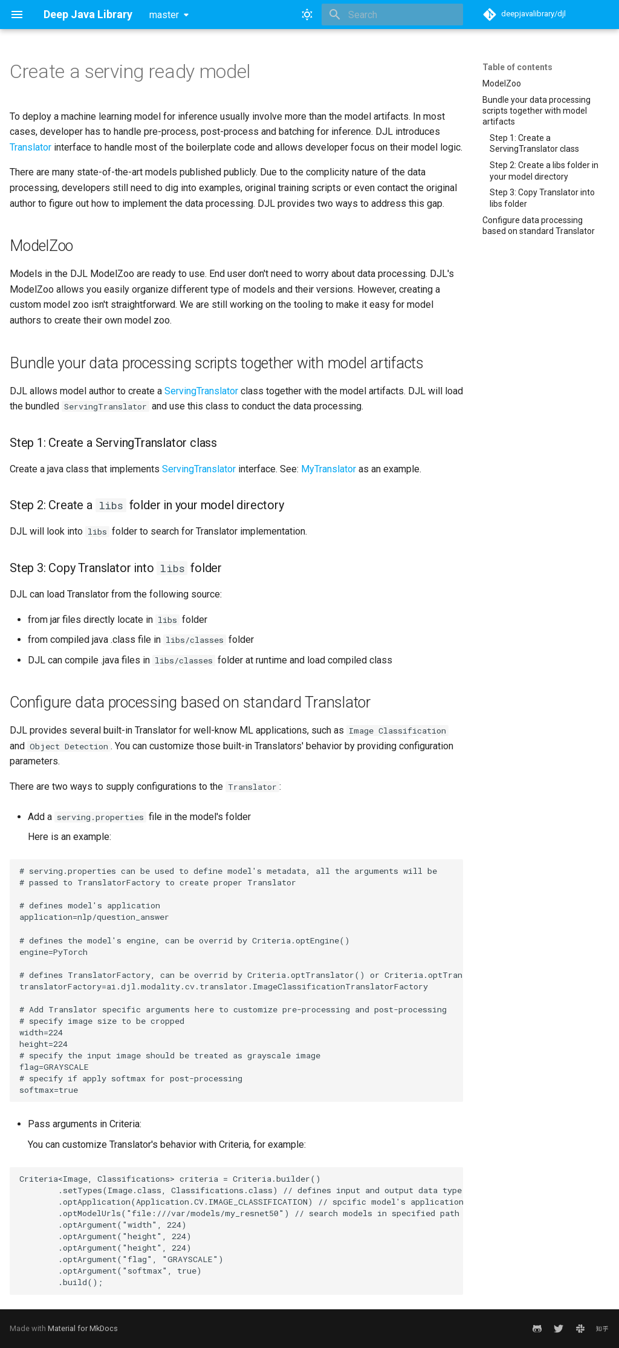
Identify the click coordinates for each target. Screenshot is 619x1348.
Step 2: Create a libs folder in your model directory (544, 170)
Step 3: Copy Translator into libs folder (542, 197)
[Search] (392, 14)
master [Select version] (164, 15)
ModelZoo (501, 83)
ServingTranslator (201, 391)
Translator (30, 147)
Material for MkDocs (83, 1328)
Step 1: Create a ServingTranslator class (534, 143)
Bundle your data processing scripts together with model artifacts (536, 110)
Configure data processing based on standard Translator (538, 225)
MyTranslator (328, 469)
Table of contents (517, 67)
